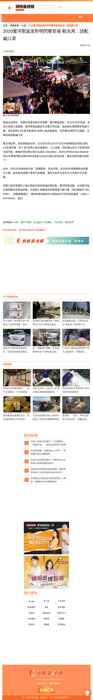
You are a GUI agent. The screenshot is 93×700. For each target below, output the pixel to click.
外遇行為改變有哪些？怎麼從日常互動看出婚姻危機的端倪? (48, 461)
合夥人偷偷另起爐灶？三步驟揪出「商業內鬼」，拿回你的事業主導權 (48, 443)
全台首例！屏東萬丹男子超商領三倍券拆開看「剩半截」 (16, 324)
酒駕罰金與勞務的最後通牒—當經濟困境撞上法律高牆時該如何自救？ (48, 471)
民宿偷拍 (61, 624)
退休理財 (61, 607)
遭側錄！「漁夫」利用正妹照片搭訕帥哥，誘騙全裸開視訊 (75, 419)
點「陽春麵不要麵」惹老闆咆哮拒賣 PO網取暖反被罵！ (46, 352)
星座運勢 (31, 607)
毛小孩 (46, 601)
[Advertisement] (46, 272)
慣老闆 (46, 619)
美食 (46, 607)
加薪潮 (31, 624)
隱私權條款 (54, 683)
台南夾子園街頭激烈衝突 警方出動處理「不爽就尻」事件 (75, 352)
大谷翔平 (61, 601)
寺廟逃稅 (31, 619)
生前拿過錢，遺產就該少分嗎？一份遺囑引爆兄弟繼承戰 (48, 452)
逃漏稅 (46, 624)
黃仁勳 (31, 601)
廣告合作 (41, 683)
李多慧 (31, 613)
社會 (24, 25)
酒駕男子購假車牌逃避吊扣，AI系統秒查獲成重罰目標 (16, 352)
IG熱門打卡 (61, 613)
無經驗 (61, 619)
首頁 (5, 25)
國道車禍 (46, 613)
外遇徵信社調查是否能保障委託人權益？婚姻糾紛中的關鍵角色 (48, 480)
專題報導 (14, 25)
